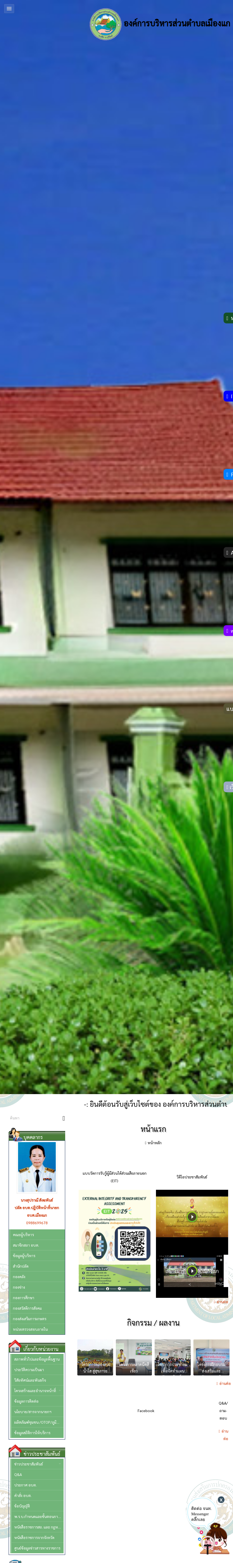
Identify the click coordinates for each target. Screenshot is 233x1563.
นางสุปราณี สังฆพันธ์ (37, 1200)
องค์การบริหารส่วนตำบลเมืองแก (159, 24)
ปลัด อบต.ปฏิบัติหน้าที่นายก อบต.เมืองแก (37, 1211)
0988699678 (37, 1222)
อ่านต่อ (222, 1301)
